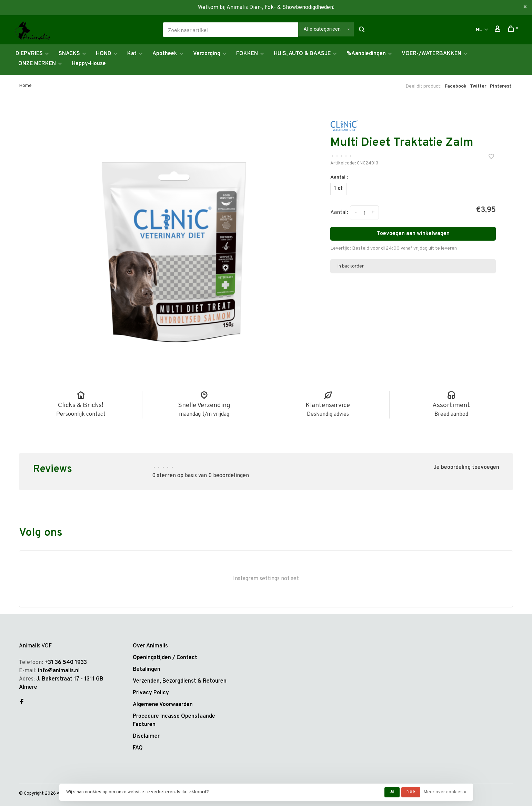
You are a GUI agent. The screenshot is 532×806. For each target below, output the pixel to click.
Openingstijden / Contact (165, 657)
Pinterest (500, 86)
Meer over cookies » (445, 792)
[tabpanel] (174, 236)
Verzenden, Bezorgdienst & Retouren (180, 681)
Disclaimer (146, 736)
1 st (338, 188)
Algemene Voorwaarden (163, 704)
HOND (103, 53)
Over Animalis (150, 646)
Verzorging (206, 53)
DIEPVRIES (29, 53)
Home (25, 86)
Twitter (478, 86)
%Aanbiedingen (366, 53)
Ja (392, 792)
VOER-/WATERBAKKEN (431, 53)
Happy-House (89, 63)
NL (479, 30)
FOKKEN (247, 53)
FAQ (138, 748)
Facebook (455, 86)
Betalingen (146, 669)
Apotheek (164, 53)
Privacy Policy (151, 692)
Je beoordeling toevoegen (466, 467)
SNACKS (69, 53)
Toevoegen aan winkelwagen (413, 233)
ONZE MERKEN (37, 63)
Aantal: (339, 212)
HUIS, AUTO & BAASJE (302, 53)
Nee (410, 792)
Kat (132, 53)
